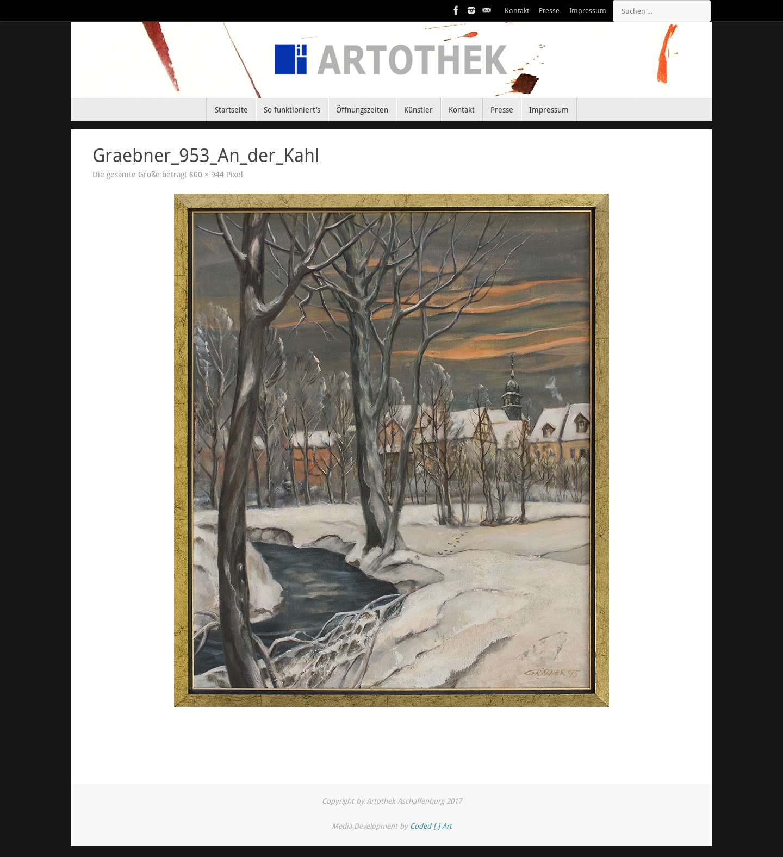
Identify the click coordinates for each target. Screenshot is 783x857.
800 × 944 (206, 174)
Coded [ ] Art (431, 826)
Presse (549, 10)
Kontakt (517, 10)
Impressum (587, 10)
